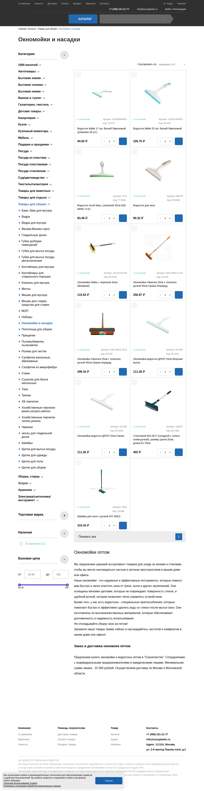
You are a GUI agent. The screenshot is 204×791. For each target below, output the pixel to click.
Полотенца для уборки (37, 329)
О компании (24, 3)
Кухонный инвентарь (33, 131)
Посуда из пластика (32, 157)
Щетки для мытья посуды (39, 449)
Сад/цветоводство (31, 177)
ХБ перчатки (30, 401)
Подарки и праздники (33, 144)
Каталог (82, 19)
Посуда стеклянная (32, 171)
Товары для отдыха (32, 197)
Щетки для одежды (34, 455)
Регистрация (179, 9)
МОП (25, 310)
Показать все (89, 536)
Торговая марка (30, 514)
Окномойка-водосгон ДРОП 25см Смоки (100, 435)
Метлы (26, 288)
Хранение (25, 489)
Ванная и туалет (29, 97)
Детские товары (29, 111)
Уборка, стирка (28, 476)
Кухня (22, 124)
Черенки (27, 427)
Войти (168, 9)
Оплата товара (66, 739)
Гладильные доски (34, 235)
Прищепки (28, 335)
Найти (167, 19)
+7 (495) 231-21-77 (117, 9)
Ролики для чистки (34, 351)
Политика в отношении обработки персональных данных (32, 786)
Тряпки (26, 395)
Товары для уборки (32, 204)
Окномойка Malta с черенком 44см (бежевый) (97, 284)
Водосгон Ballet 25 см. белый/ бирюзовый (157, 128)
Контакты (104, 3)
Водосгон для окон (144, 205)
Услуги (23, 483)
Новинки (181, 3)
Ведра (26, 216)
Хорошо (109, 780)
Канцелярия (27, 117)
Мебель (23, 137)
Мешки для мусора (34, 295)
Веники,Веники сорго (36, 228)
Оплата (65, 3)
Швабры (27, 442)
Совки (26, 373)
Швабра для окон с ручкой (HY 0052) (98, 516)
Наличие (25, 532)
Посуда (23, 151)
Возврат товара (67, 744)
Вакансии (90, 3)
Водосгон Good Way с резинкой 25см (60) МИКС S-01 (101, 207)
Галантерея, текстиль (33, 104)
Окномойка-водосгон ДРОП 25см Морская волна (158, 361)
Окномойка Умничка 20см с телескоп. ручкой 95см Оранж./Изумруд (155, 284)
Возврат (77, 3)
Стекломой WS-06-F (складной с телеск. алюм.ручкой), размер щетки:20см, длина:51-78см (156, 439)
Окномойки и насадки (37, 323)
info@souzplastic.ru (145, 9)
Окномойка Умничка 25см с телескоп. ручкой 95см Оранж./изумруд (99, 361)
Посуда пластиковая (33, 164)
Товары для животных (34, 190)
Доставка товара (67, 734)
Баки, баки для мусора (37, 210)
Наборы (27, 317)
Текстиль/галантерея (33, 184)
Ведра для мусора (34, 222)
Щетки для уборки (34, 467)
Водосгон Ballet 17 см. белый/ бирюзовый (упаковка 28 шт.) (101, 130)
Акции (114, 739)
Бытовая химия (29, 91)
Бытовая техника (30, 84)
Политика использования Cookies (20, 783)
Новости (39, 3)
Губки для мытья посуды (38, 250)
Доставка (52, 3)
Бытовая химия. (29, 78)
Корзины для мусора (35, 282)
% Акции (168, 3)
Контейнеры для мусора (38, 266)
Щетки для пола (32, 461)
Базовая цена (29, 558)
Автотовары (27, 71)
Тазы (25, 389)
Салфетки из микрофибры (39, 367)
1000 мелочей (28, 64)
